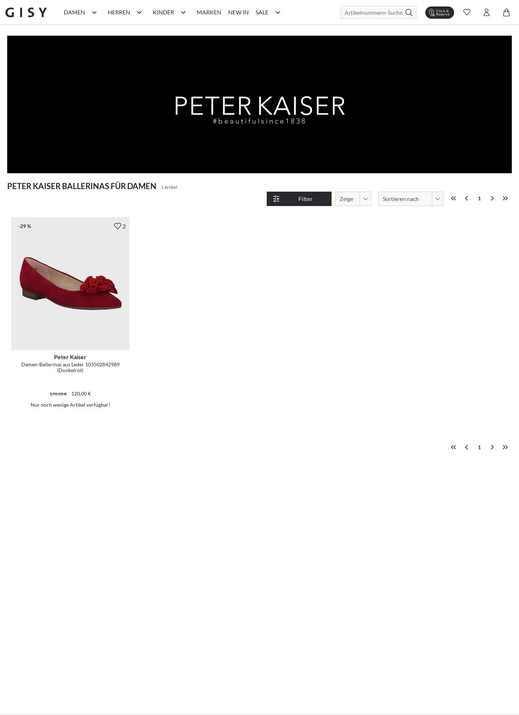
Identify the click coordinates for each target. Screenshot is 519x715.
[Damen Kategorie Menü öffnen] (94, 12)
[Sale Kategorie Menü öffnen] (278, 12)
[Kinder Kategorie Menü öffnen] (183, 12)
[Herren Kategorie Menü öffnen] (139, 12)
